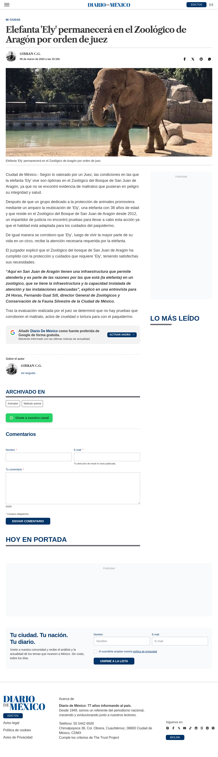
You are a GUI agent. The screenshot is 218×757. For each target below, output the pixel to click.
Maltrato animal (32, 403)
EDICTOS (196, 4)
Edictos (13, 715)
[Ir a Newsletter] (211, 4)
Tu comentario (15, 469)
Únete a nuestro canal (29, 418)
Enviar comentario (28, 521)
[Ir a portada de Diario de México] (24, 703)
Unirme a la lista (114, 661)
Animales (13, 403)
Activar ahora (121, 334)
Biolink (175, 737)
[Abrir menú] (6, 4)
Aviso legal (11, 723)
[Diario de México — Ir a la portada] (109, 4)
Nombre (11, 449)
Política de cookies (17, 730)
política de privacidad (145, 651)
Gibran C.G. (30, 54)
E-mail (78, 449)
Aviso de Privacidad (17, 737)
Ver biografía (28, 373)
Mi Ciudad (13, 19)
